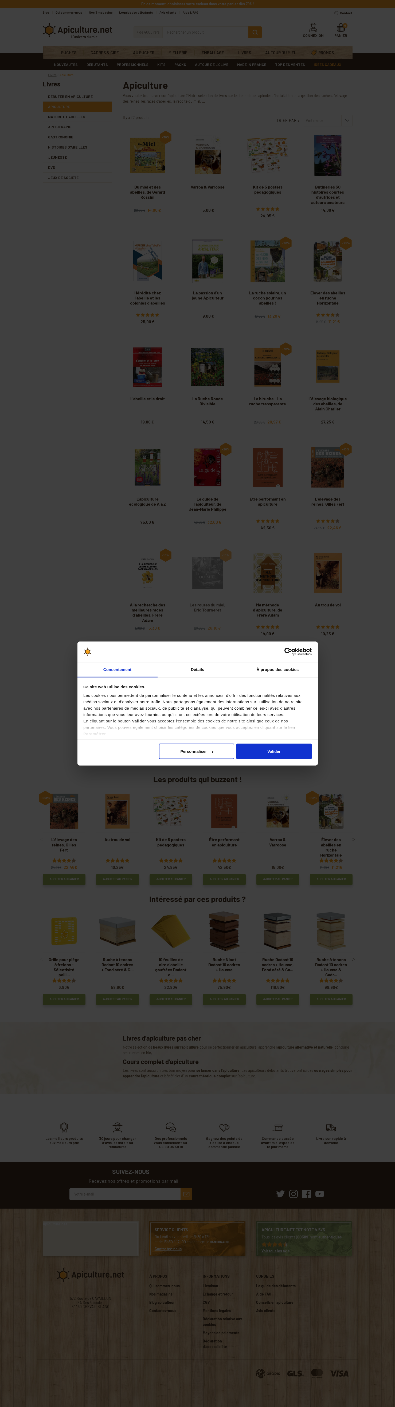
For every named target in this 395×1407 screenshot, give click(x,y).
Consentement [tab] (117, 669)
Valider (273, 751)
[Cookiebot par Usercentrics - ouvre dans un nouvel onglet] (288, 652)
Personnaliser (196, 751)
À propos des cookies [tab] (278, 669)
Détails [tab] (197, 669)
